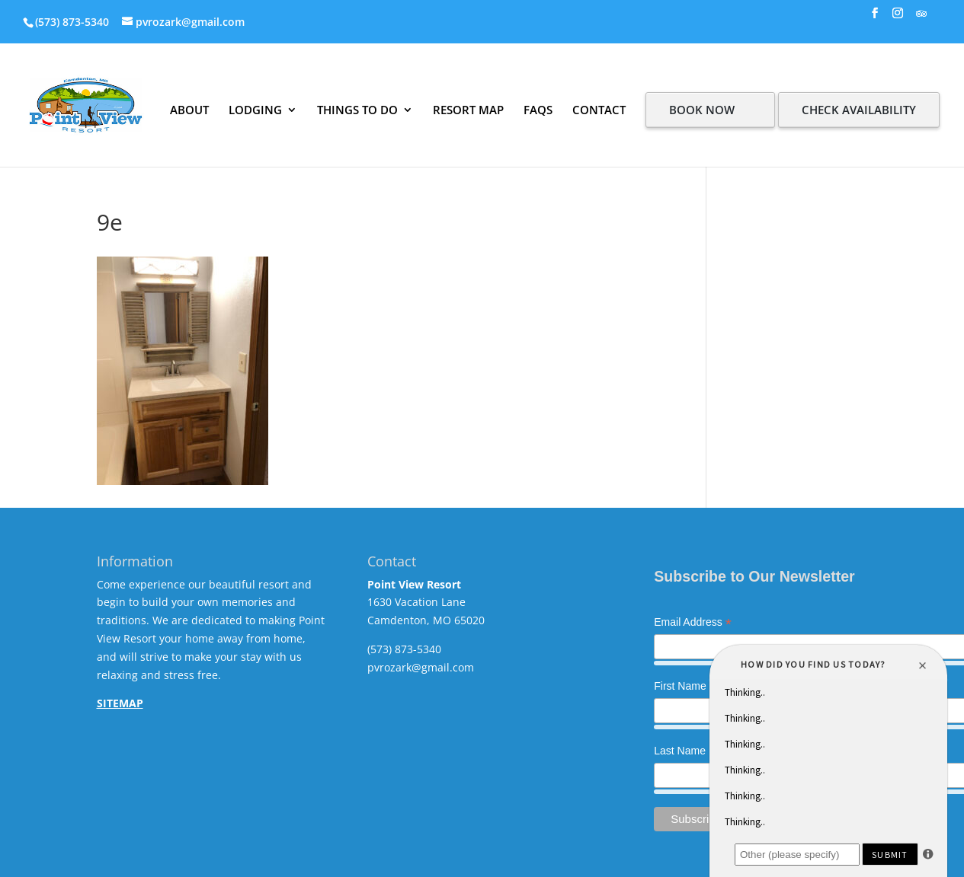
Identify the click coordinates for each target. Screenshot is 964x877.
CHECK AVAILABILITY (859, 109)
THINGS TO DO (357, 109)
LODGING (255, 109)
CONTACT (599, 109)
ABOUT (189, 109)
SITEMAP (120, 703)
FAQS (538, 109)
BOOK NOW (702, 109)
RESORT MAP (468, 109)
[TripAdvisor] (921, 17)
